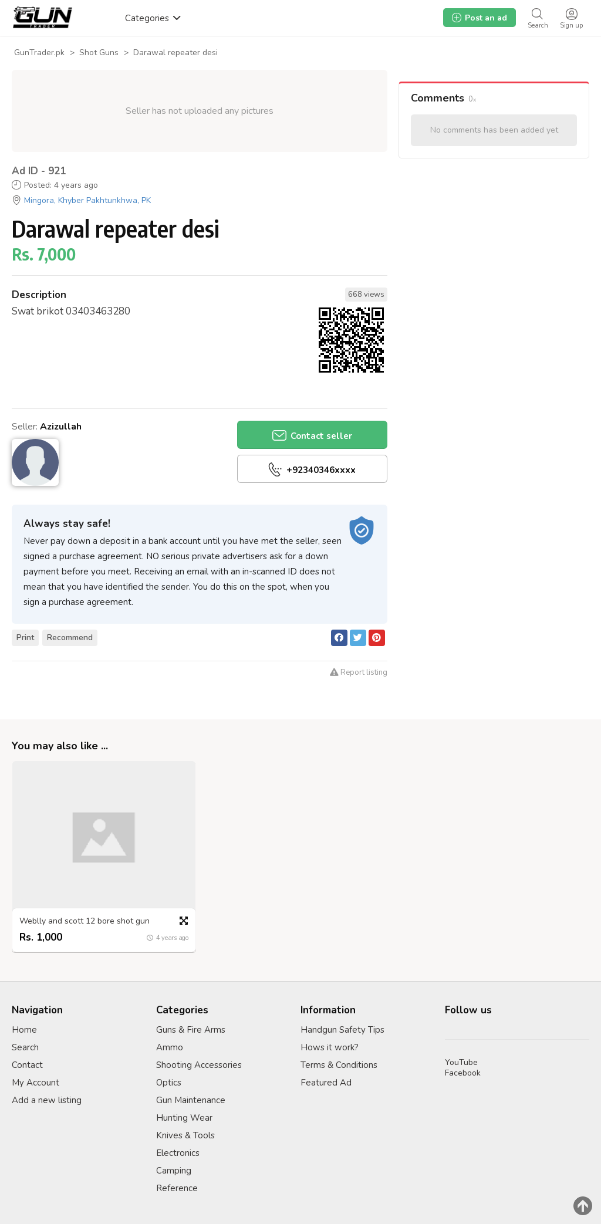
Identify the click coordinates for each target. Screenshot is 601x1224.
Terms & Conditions (338, 1065)
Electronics (178, 1153)
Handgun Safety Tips (342, 1029)
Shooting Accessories (199, 1065)
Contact (27, 1065)
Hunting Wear (184, 1118)
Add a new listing (47, 1100)
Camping (173, 1170)
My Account (35, 1082)
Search (25, 1047)
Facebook (463, 1072)
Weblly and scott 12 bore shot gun (84, 920)
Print (25, 637)
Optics (168, 1082)
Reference (177, 1188)
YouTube (461, 1062)
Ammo (169, 1047)
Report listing (358, 672)
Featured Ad (326, 1082)
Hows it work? (329, 1047)
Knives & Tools (185, 1135)
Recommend (70, 637)
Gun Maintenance (190, 1100)
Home (24, 1029)
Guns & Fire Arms (190, 1029)
